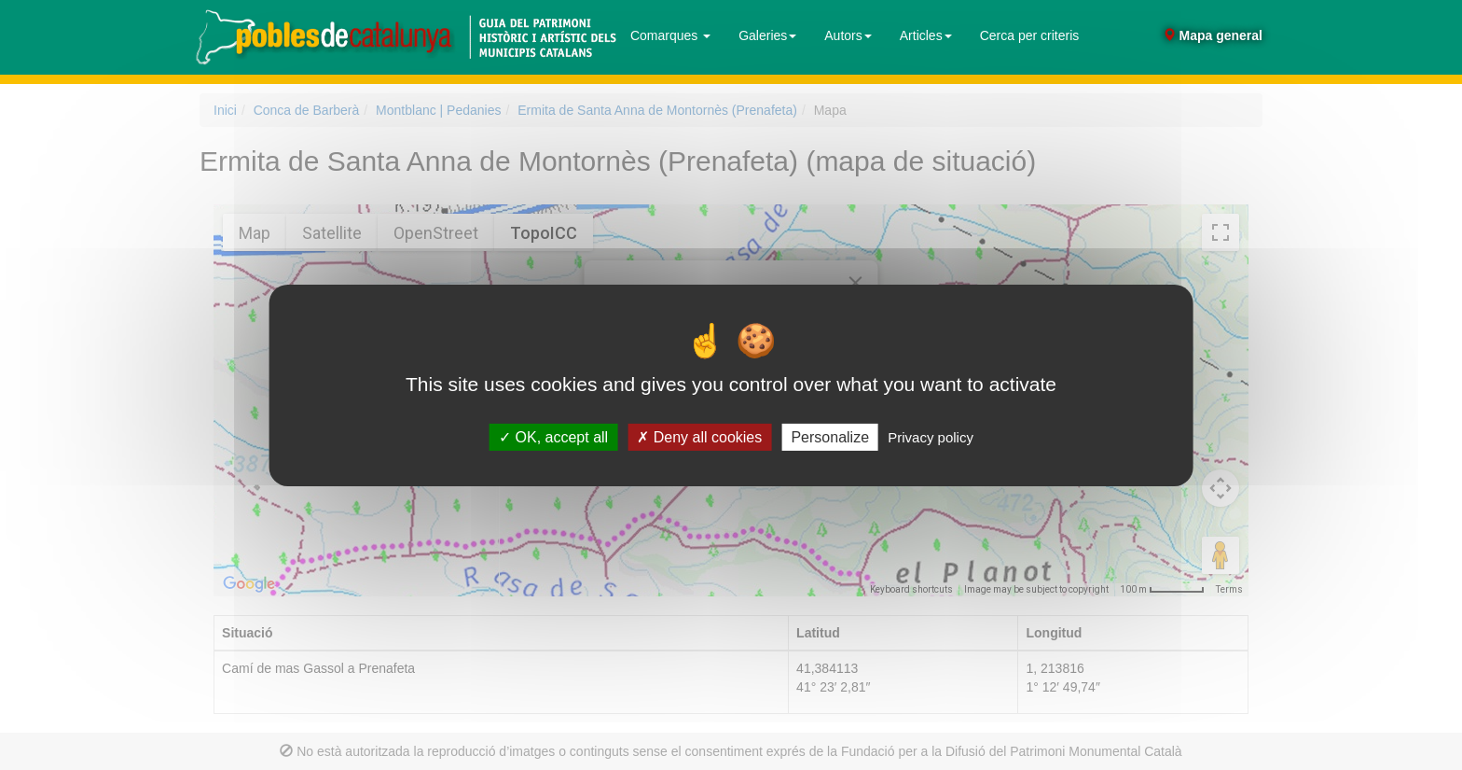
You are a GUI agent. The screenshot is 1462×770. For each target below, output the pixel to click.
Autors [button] (847, 35)
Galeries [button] (767, 35)
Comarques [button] (670, 35)
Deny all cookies (699, 436)
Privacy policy (930, 436)
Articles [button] (926, 35)
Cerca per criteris (1030, 35)
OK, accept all (553, 436)
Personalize (830, 436)
